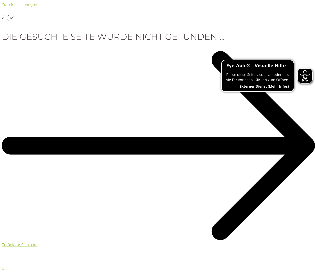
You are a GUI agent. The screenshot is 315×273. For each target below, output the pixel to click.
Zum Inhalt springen (19, 5)
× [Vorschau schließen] (3, 268)
